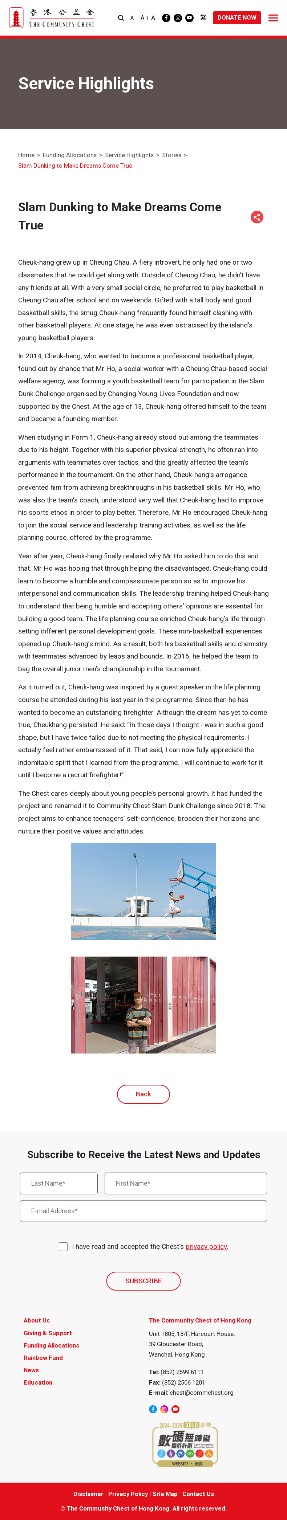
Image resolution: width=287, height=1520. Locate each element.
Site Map (165, 1493)
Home (26, 155)
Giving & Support (48, 1333)
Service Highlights (129, 155)
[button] (121, 18)
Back (143, 1094)
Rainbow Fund (43, 1357)
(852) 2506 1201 (183, 1382)
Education (38, 1382)
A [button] (132, 18)
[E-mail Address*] (143, 1211)
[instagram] (178, 18)
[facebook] (166, 18)
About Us (37, 1320)
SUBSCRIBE (143, 1281)
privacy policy (206, 1246)
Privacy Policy (128, 1493)
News (31, 1370)
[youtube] (189, 18)
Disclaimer (88, 1493)
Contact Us (198, 1493)
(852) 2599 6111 (182, 1372)
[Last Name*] (59, 1183)
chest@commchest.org (202, 1392)
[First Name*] (186, 1183)
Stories (171, 155)
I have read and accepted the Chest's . (150, 1247)
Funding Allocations (70, 155)
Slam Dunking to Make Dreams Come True (75, 165)
